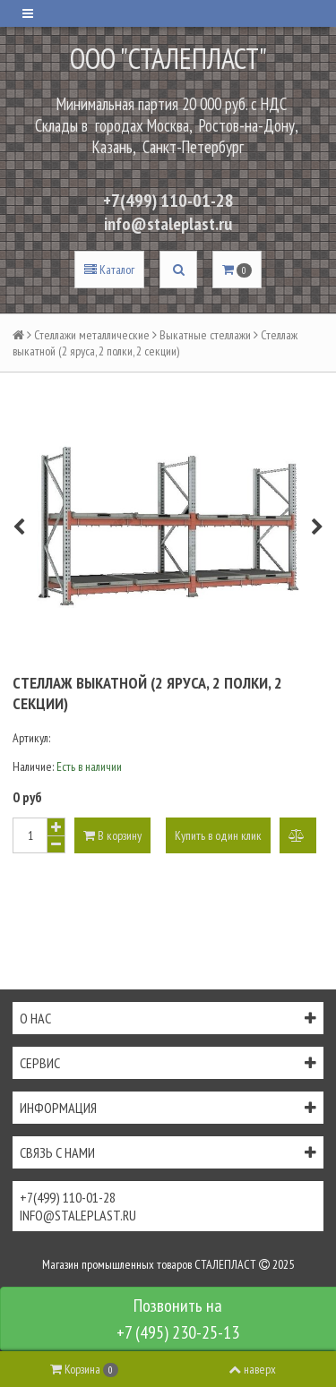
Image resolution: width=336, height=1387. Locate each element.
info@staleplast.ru (168, 223)
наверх (252, 1369)
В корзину (112, 835)
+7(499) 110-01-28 (168, 200)
